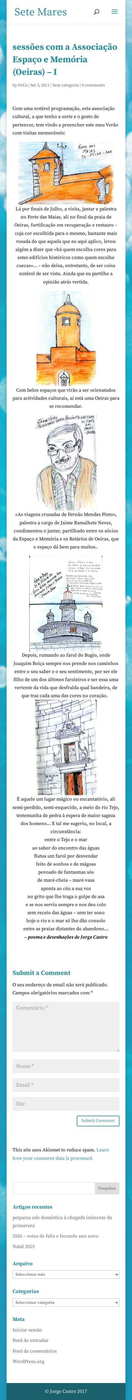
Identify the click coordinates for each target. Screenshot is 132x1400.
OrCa (22, 85)
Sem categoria (66, 85)
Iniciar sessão (27, 1330)
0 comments (93, 85)
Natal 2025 (24, 1246)
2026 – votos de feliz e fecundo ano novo (56, 1236)
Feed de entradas (30, 1340)
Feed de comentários (35, 1351)
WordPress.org (28, 1362)
